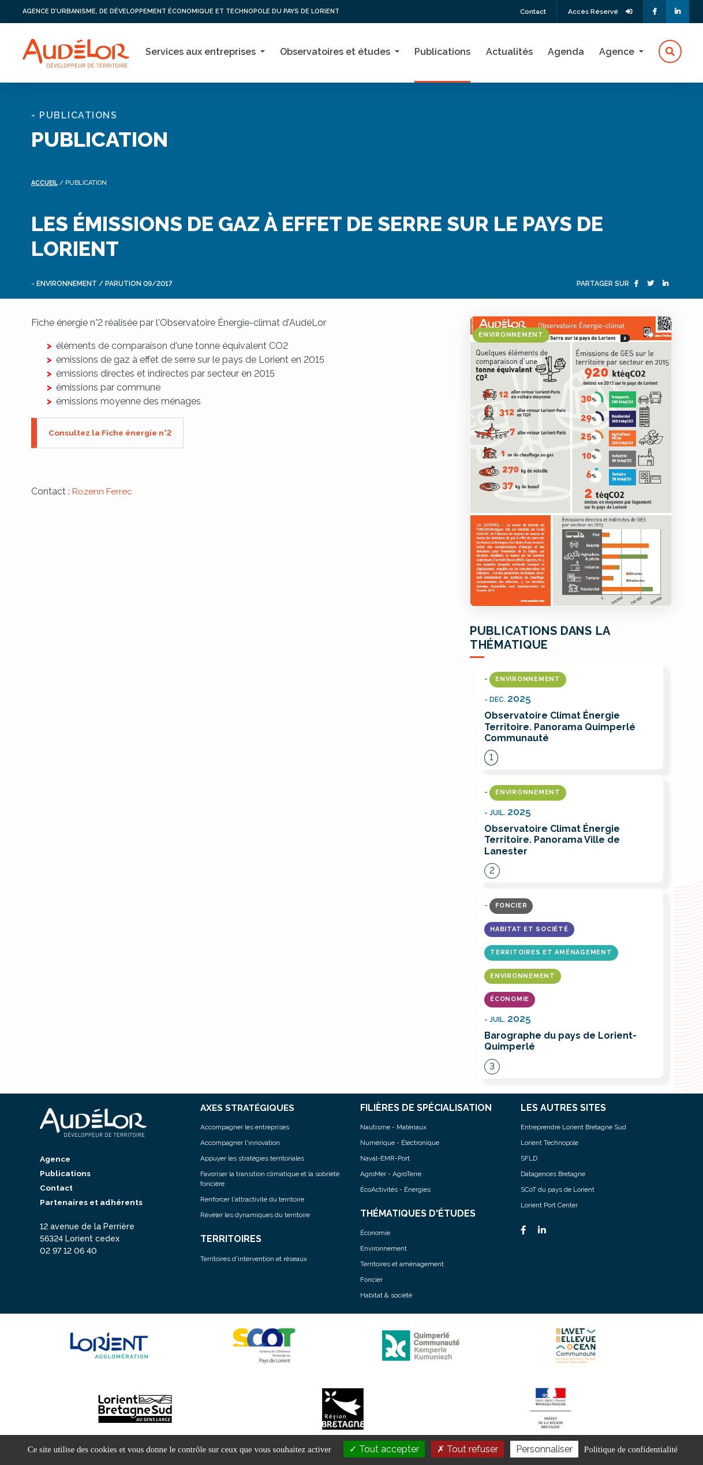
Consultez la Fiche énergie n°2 (111, 431)
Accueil (45, 182)
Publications (442, 51)
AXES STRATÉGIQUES (249, 1107)
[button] (670, 52)
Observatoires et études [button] (336, 51)
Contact (527, 12)
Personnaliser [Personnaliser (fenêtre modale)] (544, 1449)
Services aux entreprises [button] (201, 51)
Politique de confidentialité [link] (631, 1449)
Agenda (566, 51)
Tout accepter (384, 1449)
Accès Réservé (598, 12)
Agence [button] (618, 51)
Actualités (509, 51)
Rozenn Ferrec (103, 490)
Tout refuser (467, 1449)
